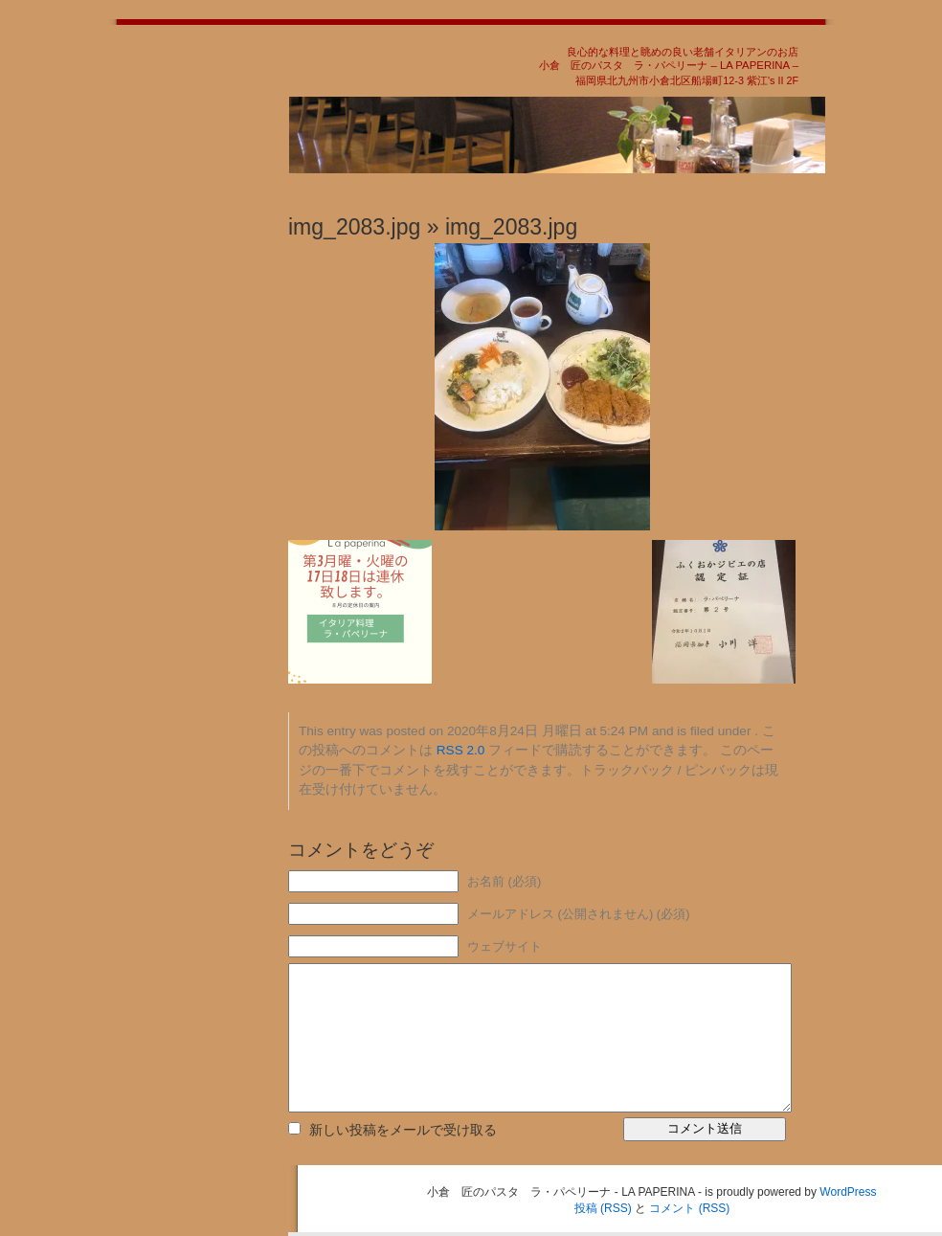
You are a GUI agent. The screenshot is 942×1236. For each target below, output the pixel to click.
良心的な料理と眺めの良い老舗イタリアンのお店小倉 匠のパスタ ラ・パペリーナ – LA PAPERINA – (668, 58)
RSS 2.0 (461, 750)
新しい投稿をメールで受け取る (403, 1129)
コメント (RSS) (689, 1208)
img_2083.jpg (354, 226)
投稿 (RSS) (603, 1208)
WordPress (847, 1192)
